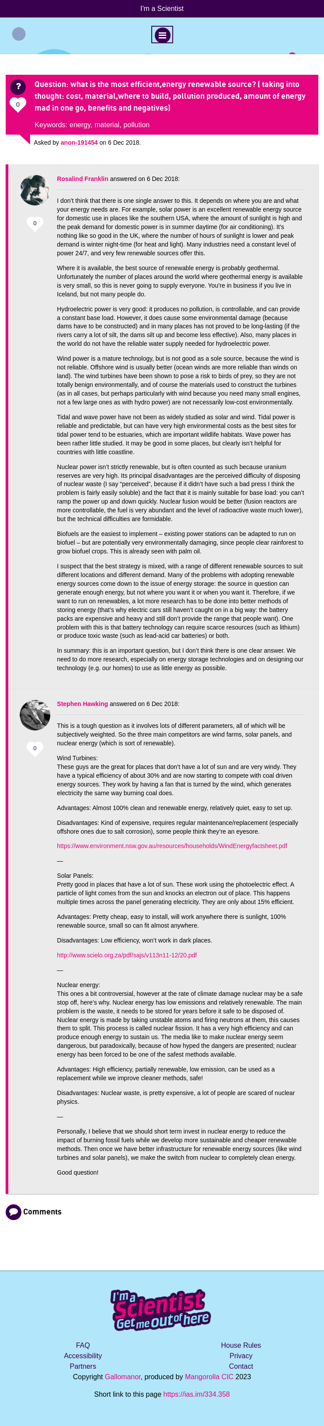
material (106, 125)
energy (80, 125)
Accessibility (83, 1356)
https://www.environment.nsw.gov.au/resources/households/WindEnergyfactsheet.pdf (172, 845)
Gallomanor (123, 1377)
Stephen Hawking (82, 703)
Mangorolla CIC (209, 1377)
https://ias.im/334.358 (197, 1394)
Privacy (241, 1356)
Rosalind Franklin (82, 178)
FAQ (83, 1345)
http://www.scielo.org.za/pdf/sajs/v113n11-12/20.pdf (127, 955)
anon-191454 (79, 142)
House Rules (241, 1345)
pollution (137, 125)
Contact (241, 1366)
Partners (83, 1366)
